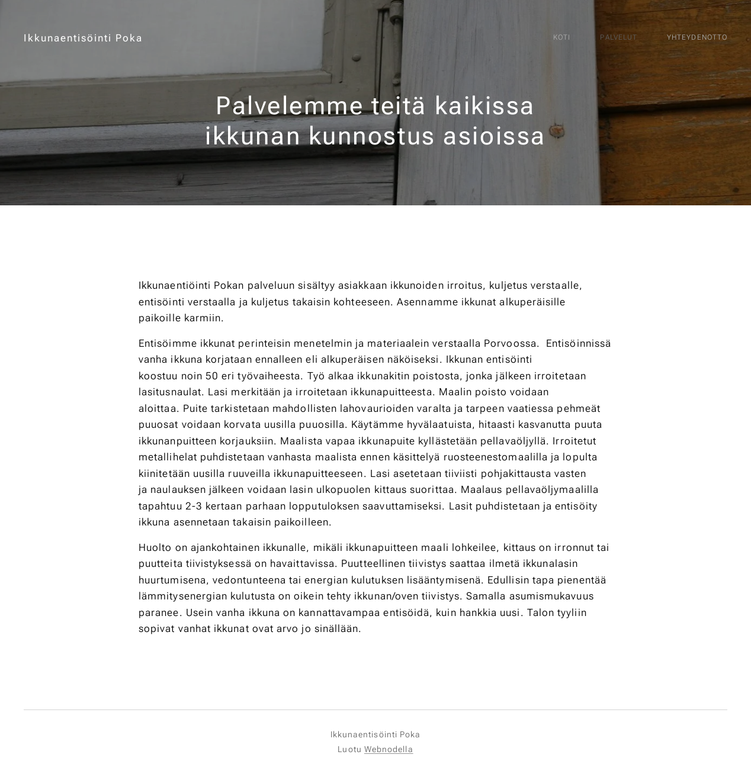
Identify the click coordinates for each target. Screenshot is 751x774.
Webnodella (388, 749)
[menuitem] (660, 38)
